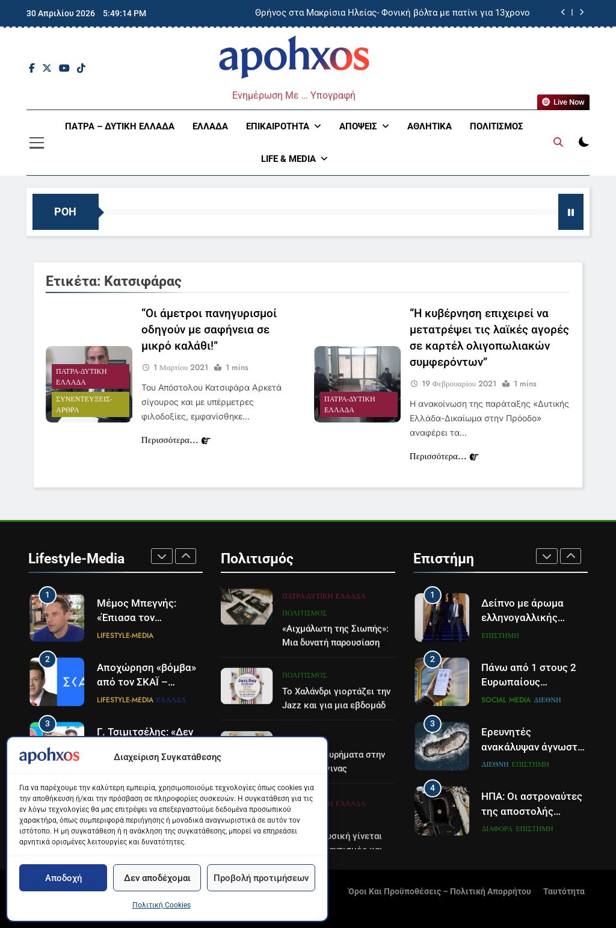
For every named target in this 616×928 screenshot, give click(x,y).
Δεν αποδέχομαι (157, 878)
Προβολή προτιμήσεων (261, 878)
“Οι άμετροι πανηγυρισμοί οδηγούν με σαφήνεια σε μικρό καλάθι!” (209, 331)
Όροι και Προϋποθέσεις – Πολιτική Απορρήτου (439, 891)
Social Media (506, 699)
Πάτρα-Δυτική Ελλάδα (81, 378)
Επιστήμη (500, 635)
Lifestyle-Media (125, 635)
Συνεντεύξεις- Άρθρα (84, 405)
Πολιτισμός (496, 126)
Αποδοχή (63, 878)
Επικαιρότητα (277, 126)
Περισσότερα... (176, 441)
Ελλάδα (210, 126)
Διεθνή (547, 699)
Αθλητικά (429, 126)
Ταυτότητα (564, 891)
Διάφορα (497, 828)
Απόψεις (358, 126)
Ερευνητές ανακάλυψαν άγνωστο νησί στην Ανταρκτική (533, 747)
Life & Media (288, 158)
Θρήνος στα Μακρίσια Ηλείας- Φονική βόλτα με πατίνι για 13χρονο (392, 13)
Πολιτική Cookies (161, 905)
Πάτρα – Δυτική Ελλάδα (119, 126)
